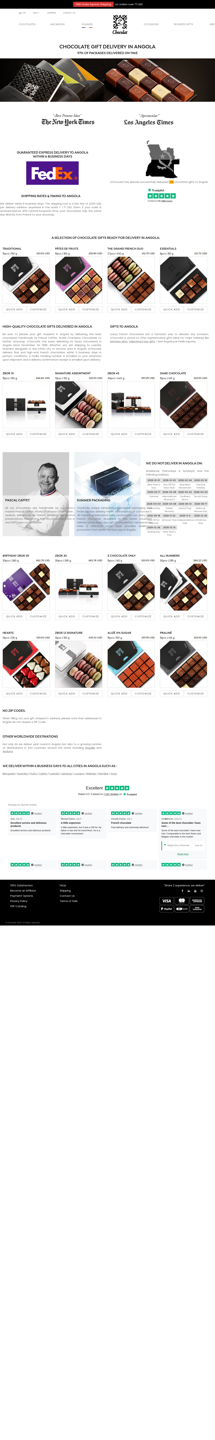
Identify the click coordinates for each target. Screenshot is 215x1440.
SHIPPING (51, 12)
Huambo (23, 773)
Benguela (9, 773)
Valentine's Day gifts (142, 341)
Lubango (67, 773)
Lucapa (80, 773)
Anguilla (90, 748)
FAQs (63, 885)
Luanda (54, 773)
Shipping (65, 890)
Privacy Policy (18, 901)
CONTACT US (69, 12)
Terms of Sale (69, 901)
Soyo (114, 773)
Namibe (103, 773)
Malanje (91, 773)
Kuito (34, 773)
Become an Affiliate (23, 890)
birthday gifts (118, 341)
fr (24, 12)
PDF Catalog (18, 906)
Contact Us (67, 896)
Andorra (8, 751)
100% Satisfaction (21, 885)
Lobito (43, 773)
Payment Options (21, 896)
